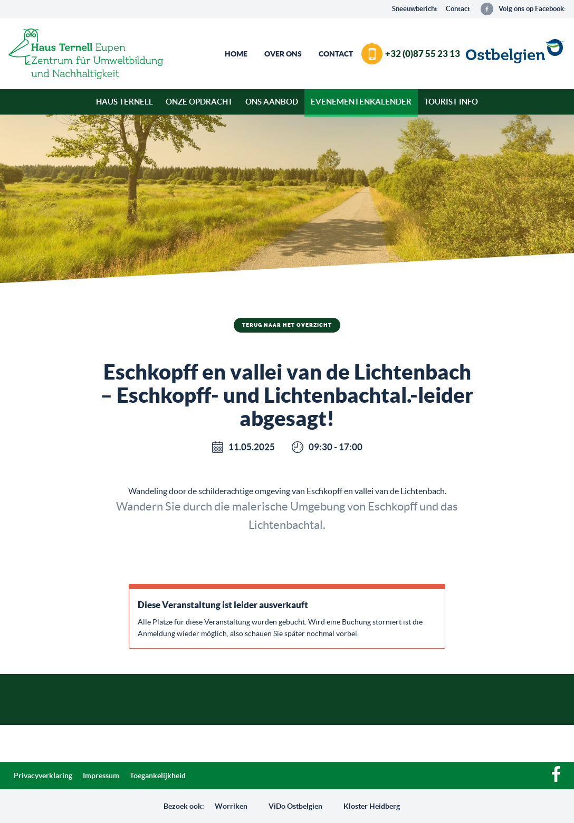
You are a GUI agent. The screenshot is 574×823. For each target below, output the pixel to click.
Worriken (231, 806)
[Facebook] (556, 779)
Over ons (283, 54)
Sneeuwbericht (414, 9)
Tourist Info (451, 101)
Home (236, 54)
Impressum (101, 775)
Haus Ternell (124, 101)
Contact (458, 9)
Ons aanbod (271, 101)
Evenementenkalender (361, 101)
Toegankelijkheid (158, 775)
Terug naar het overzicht (287, 325)
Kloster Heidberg (371, 806)
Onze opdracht (199, 101)
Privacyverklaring (43, 775)
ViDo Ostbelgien (295, 806)
